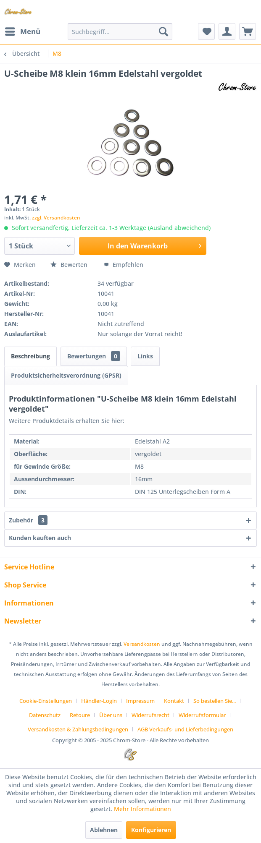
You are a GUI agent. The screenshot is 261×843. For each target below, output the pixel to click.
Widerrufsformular (202, 715)
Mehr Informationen (142, 809)
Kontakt (174, 701)
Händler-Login (99, 701)
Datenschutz (45, 715)
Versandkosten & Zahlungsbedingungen (78, 729)
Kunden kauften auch (40, 538)
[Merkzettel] (206, 31)
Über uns (110, 715)
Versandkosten (142, 643)
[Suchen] (163, 31)
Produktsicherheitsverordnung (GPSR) (66, 375)
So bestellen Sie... (214, 701)
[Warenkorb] (247, 31)
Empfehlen (123, 265)
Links (145, 356)
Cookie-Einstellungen (45, 701)
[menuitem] (22, 31)
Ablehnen (104, 830)
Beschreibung (30, 356)
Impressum (140, 701)
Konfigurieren (151, 830)
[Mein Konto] (227, 31)
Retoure (80, 715)
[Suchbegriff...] (120, 31)
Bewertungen (93, 356)
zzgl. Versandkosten (56, 217)
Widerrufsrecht (150, 715)
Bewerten (69, 265)
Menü (22, 30)
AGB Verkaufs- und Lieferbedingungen (185, 729)
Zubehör (28, 520)
